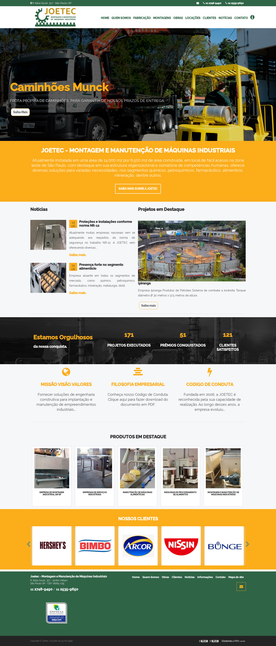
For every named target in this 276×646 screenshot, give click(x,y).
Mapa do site (236, 577)
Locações (192, 18)
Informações (205, 577)
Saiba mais (148, 305)
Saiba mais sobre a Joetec (138, 188)
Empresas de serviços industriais (95, 493)
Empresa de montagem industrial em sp (51, 493)
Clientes (209, 18)
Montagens (162, 18)
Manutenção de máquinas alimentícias (137, 493)
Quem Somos (121, 18)
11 (234, 3)
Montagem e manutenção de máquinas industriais (223, 493)
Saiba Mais (20, 112)
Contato (241, 18)
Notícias (225, 18)
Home (105, 18)
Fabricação (142, 18)
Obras (178, 18)
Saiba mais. (77, 255)
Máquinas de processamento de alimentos (180, 493)
